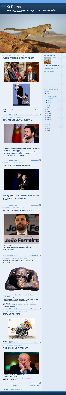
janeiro (49, 93)
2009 (46, 127)
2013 (46, 119)
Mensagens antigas (34, 385)
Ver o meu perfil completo (51, 68)
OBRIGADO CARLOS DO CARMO (16, 165)
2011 (46, 123)
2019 (46, 107)
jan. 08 (50, 100)
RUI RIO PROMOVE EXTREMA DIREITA (18, 58)
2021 (46, 91)
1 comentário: (35, 114)
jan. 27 (50, 95)
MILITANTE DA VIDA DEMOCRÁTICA (17, 210)
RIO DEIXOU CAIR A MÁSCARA (15, 348)
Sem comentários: (34, 342)
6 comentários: (35, 382)
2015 (46, 115)
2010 (46, 125)
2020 (46, 105)
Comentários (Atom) (16, 389)
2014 (46, 117)
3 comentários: (35, 160)
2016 (46, 113)
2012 (46, 121)
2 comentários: (35, 205)
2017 (46, 111)
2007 (46, 130)
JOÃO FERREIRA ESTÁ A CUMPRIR (17, 120)
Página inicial (15, 385)
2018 (46, 109)
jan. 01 (50, 102)
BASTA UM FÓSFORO (11, 314)
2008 (46, 128)
